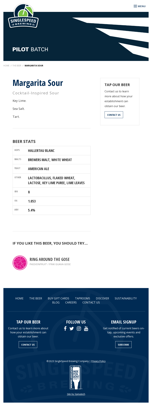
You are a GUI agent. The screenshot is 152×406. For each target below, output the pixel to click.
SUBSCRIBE (123, 344)
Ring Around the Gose (50, 259)
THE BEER (35, 298)
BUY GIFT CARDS (58, 298)
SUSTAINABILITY (126, 298)
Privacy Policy (98, 361)
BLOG (56, 302)
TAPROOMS (82, 298)
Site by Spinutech (76, 394)
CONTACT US (114, 114)
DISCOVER (102, 298)
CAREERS (71, 302)
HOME (19, 298)
